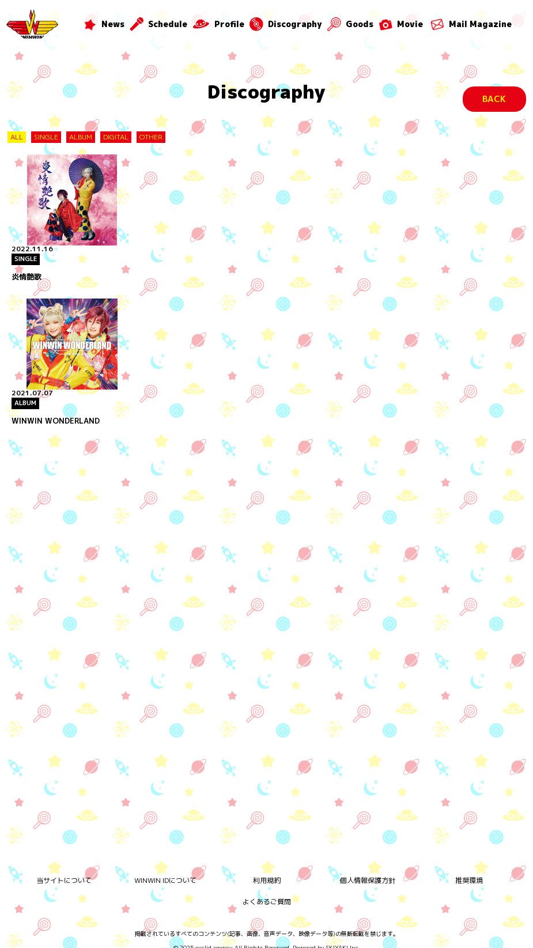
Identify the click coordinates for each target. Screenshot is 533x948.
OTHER (150, 137)
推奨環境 (469, 871)
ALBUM (80, 137)
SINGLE (46, 137)
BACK (494, 99)
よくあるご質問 (267, 892)
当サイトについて (64, 871)
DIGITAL (115, 137)
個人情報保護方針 (367, 871)
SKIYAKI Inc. (343, 938)
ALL (16, 137)
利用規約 (267, 871)
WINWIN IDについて (165, 871)
